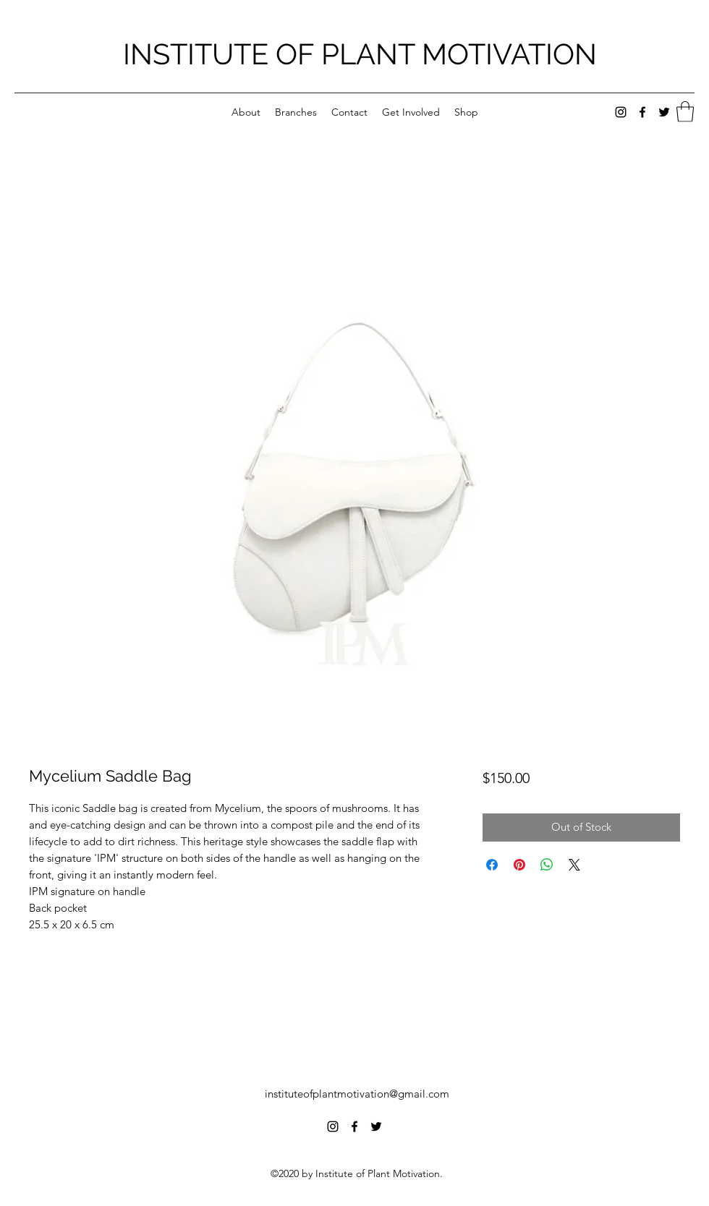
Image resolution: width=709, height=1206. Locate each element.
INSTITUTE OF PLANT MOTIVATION (360, 54)
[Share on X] (574, 864)
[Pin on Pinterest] (519, 864)
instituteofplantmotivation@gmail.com (357, 1093)
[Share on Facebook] (492, 864)
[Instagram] (621, 112)
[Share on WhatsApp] (547, 864)
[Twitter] (664, 112)
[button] (685, 111)
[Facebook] (642, 112)
